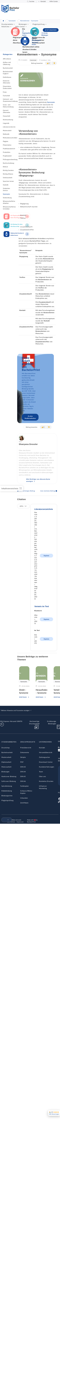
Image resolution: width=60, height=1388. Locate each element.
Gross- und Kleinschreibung (8, 106)
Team (41, 771)
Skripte (23, 757)
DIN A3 (23, 767)
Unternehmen (45, 742)
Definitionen (7, 77)
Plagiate (5, 141)
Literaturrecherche (9, 127)
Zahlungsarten (44, 757)
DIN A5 (23, 776)
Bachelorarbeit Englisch (8, 72)
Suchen (31, 1)
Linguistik (6, 123)
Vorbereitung (7, 198)
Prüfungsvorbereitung (10, 159)
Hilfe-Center (54, 1)
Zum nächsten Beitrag (47, 491)
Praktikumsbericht (9, 148)
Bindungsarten (6, 795)
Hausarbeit (6, 116)
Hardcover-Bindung (8, 776)
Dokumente (24, 752)
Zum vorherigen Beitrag (27, 491)
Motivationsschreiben (10, 138)
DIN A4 (23, 771)
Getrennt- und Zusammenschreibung (10, 100)
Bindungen (23, 24)
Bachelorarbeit (8, 68)
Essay (5, 92)
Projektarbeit (7, 156)
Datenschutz (11, 822)
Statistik (5, 185)
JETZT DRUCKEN (50, 30)
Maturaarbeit (6, 767)
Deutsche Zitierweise (6, 82)
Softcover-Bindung (8, 781)
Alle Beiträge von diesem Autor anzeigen (38, 480)
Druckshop (5, 747)
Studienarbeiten (8, 742)
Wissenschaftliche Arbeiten (9, 202)
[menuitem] (6, 820)
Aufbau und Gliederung (7, 63)
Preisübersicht (25, 747)
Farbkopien (24, 786)
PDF (22, 762)
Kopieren (46, 555)
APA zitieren (7, 59)
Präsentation (7, 145)
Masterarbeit (7, 130)
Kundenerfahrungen (46, 767)
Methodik (6, 134)
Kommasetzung (8, 119)
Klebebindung (6, 791)
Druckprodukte (7, 24)
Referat (5, 167)
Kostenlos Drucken (46, 781)
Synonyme (6, 194)
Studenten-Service (6, 189)
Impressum (20, 822)
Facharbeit (6, 95)
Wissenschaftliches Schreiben (9, 208)
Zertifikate (24, 803)
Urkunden (24, 798)
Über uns (42, 776)
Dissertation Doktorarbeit (7, 87)
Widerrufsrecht (16, 820)
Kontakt (43, 1)
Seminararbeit (7, 177)
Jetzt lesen (23, 697)
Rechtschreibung (8, 163)
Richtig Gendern (8, 170)
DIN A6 (23, 781)
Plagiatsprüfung (39, 24)
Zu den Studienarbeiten (30, 417)
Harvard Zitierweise (6, 111)
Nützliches (5, 26)
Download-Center (46, 762)
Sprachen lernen (8, 181)
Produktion (6, 152)
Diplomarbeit (6, 762)
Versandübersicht (45, 752)
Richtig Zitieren (8, 174)
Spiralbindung (6, 786)
